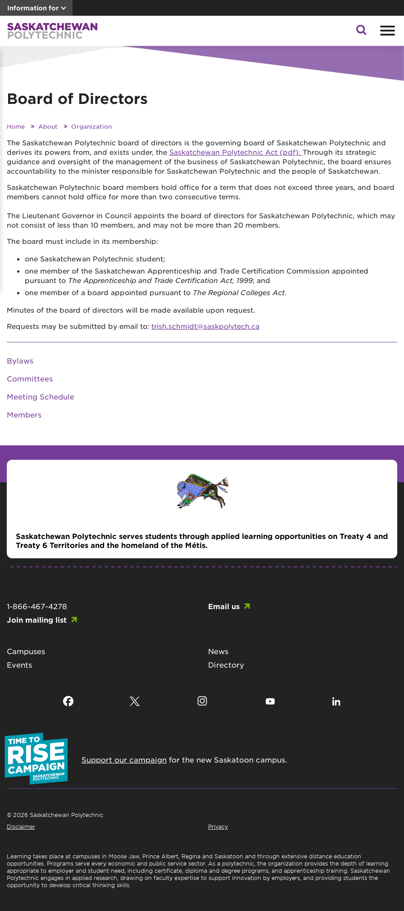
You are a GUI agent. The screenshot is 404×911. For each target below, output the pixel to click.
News (218, 650)
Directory (226, 664)
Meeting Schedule (40, 396)
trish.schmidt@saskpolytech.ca (205, 326)
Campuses (26, 650)
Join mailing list (37, 619)
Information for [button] (33, 8)
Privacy (218, 826)
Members (24, 414)
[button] (361, 32)
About (48, 126)
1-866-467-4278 (37, 605)
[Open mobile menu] (386, 30)
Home (16, 126)
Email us (224, 605)
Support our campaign (124, 759)
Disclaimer (21, 826)
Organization (91, 126)
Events (19, 664)
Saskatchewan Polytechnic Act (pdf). (236, 152)
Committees (30, 378)
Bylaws (20, 360)
